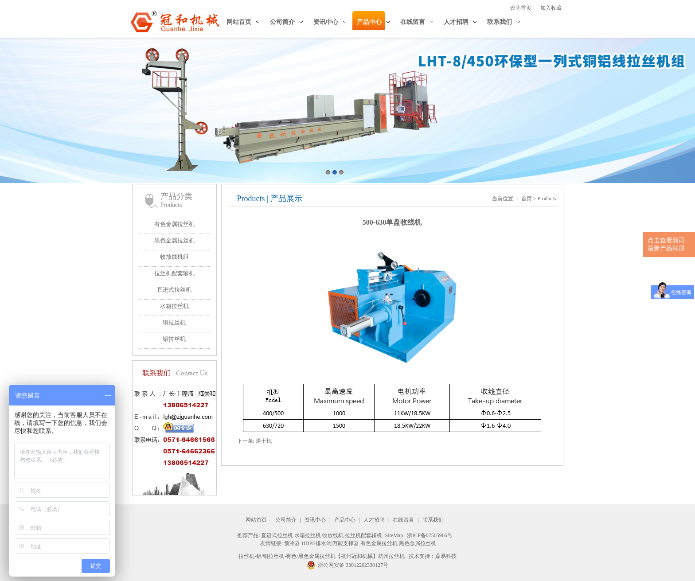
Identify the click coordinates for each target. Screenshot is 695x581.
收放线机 (333, 535)
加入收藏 (551, 8)
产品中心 (369, 22)
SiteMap (394, 535)
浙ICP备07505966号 (430, 535)
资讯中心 (325, 22)
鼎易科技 (446, 556)
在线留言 (412, 22)
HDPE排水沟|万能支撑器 (330, 543)
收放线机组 (174, 256)
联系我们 (499, 22)
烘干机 (264, 441)
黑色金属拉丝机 (174, 240)
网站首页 (238, 22)
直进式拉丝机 (174, 289)
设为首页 (520, 8)
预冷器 (292, 543)
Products (547, 198)
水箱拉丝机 (174, 306)
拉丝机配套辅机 (174, 273)
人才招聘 (456, 22)
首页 (526, 198)
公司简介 (282, 22)
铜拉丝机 (174, 322)
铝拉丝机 (174, 338)
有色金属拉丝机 (174, 224)
